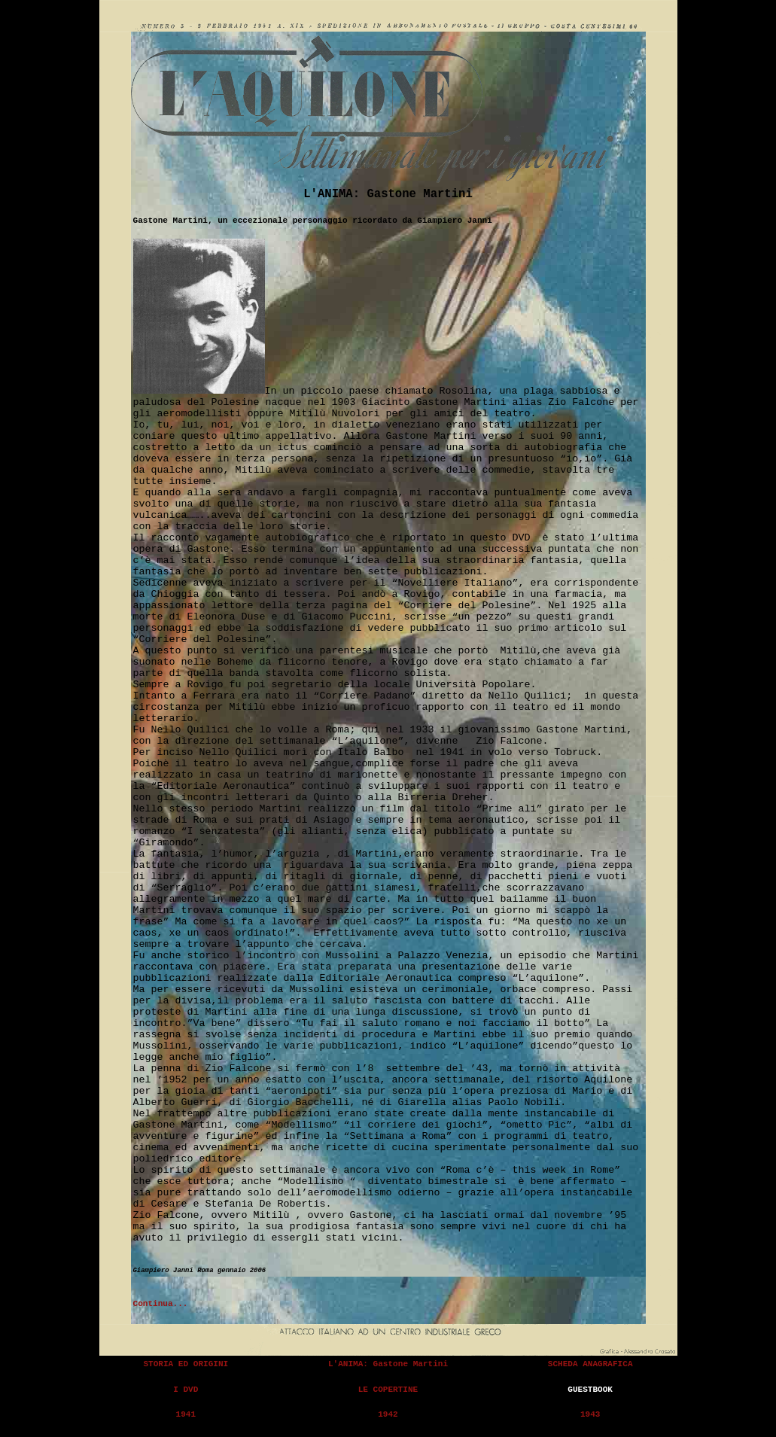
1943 (590, 1414)
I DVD (185, 1389)
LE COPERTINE (388, 1389)
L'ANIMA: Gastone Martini (388, 1363)
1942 (388, 1414)
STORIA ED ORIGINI (185, 1363)
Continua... (160, 1303)
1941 (186, 1414)
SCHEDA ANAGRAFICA (590, 1363)
